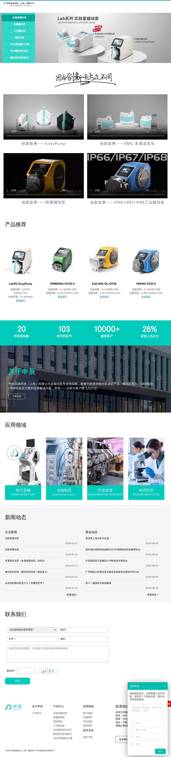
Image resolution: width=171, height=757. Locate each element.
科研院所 (87, 726)
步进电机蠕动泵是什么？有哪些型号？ (25, 583)
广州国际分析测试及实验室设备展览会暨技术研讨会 (112, 572)
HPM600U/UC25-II (62, 284)
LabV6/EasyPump (20, 284)
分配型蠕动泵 (12, 538)
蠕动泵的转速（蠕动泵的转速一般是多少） (27, 572)
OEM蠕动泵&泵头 (19, 51)
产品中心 (58, 706)
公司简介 (37, 713)
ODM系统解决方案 (19, 44)
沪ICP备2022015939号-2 (45, 751)
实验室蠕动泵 (19, 18)
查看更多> (72, 595)
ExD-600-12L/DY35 (104, 284)
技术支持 (88, 730)
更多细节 (20, 301)
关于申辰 (37, 706)
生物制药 (87, 717)
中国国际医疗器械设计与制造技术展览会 (107, 561)
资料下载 (87, 737)
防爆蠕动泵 (19, 24)
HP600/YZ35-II (146, 284)
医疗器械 (87, 713)
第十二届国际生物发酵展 (98, 583)
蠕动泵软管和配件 (19, 58)
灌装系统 (19, 38)
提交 (17, 681)
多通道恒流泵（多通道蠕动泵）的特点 (25, 561)
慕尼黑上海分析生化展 (97, 538)
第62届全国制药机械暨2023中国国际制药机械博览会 (113, 549)
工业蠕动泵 (19, 31)
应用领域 (88, 706)
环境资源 (87, 721)
